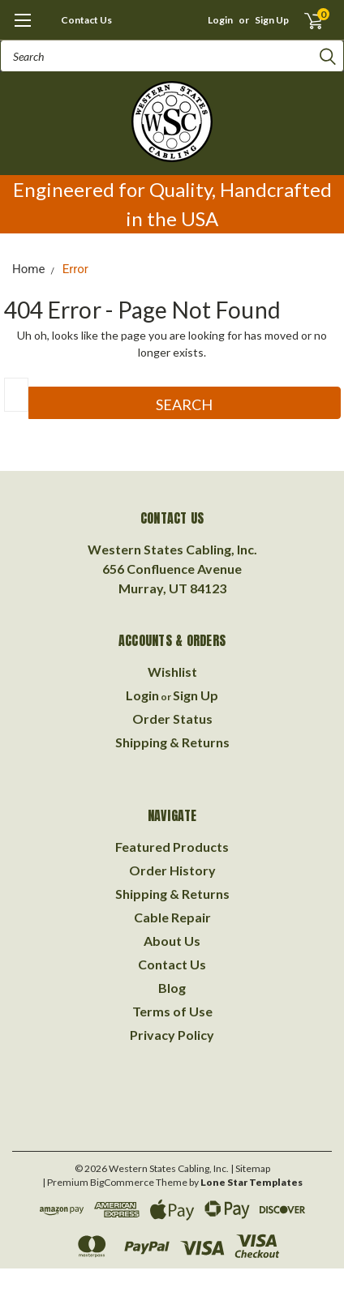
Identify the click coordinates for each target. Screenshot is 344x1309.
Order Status (172, 718)
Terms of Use (172, 1011)
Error (75, 269)
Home (28, 269)
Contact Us (86, 20)
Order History (172, 870)
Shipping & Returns (172, 742)
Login (220, 20)
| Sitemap (250, 1168)
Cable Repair (172, 917)
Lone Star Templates (251, 1182)
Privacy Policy (172, 1034)
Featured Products (172, 846)
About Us (172, 940)
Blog (172, 987)
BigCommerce (122, 1182)
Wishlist (172, 671)
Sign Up (272, 20)
